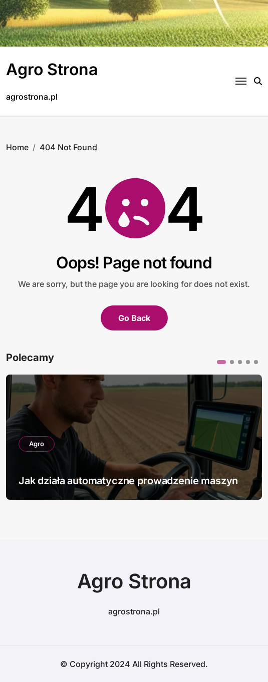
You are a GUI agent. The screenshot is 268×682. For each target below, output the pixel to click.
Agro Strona (52, 69)
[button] (221, 362)
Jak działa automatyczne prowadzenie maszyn (128, 481)
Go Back (134, 318)
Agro (36, 444)
